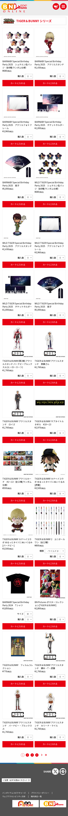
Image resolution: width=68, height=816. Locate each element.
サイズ (20, 613)
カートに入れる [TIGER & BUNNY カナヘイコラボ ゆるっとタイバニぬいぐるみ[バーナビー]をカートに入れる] (18, 563)
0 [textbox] (28, 76)
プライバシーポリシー (40, 792)
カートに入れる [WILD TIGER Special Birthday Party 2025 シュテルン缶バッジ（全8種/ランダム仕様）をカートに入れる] (50, 204)
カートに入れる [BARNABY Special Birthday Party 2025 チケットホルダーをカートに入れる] (50, 143)
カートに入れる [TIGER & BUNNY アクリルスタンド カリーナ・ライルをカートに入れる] (50, 744)
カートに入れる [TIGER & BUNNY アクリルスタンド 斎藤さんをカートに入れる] (50, 382)
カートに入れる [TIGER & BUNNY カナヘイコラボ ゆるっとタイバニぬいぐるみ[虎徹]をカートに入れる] (50, 500)
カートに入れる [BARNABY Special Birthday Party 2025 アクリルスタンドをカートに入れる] (50, 83)
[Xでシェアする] (55, 771)
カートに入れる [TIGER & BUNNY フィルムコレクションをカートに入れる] (18, 683)
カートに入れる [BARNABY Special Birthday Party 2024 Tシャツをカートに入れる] (18, 626)
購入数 (21, 76)
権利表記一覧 (36, 796)
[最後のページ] (46, 755)
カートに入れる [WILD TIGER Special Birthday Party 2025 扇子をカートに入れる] (50, 321)
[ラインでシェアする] (63, 771)
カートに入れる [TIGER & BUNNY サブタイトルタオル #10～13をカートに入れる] (50, 439)
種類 (42, 550)
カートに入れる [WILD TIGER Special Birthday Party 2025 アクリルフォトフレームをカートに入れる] (50, 264)
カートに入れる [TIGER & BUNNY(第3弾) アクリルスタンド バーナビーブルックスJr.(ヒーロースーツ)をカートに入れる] (18, 382)
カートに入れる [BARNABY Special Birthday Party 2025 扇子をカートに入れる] (18, 204)
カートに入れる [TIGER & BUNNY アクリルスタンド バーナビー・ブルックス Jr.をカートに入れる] (18, 744)
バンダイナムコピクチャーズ (14, 792)
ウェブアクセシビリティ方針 (13, 796)
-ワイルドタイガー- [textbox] (56, 550)
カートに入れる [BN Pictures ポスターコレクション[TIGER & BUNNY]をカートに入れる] (50, 626)
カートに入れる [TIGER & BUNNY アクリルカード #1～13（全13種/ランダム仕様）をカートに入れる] (18, 500)
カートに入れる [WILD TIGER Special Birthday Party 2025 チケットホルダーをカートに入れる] (18, 321)
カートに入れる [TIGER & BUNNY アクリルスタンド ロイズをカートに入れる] (18, 439)
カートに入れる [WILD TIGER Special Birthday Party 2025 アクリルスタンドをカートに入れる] (18, 264)
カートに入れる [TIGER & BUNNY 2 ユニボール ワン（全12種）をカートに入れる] (50, 563)
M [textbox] (28, 613)
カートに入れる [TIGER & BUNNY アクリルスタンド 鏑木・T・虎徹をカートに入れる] (50, 683)
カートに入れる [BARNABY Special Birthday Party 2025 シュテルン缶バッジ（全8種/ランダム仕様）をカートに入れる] (18, 83)
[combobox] (29, 76)
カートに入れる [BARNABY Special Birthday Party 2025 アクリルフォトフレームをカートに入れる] (18, 143)
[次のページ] (42, 755)
